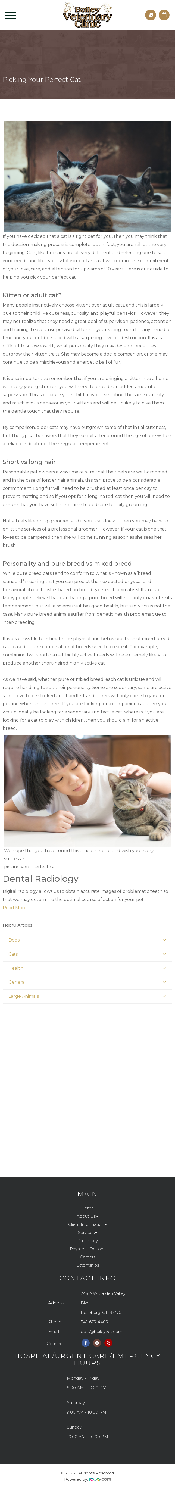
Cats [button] (13, 954)
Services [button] (87, 1232)
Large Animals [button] (23, 996)
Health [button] (15, 968)
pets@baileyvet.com (101, 1331)
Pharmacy (87, 1240)
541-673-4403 (94, 1321)
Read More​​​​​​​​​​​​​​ (15, 907)
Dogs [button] (14, 940)
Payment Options (87, 1248)
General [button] (17, 982)
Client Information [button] (87, 1224)
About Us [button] (87, 1216)
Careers (87, 1257)
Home (87, 1208)
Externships (87, 1265)
